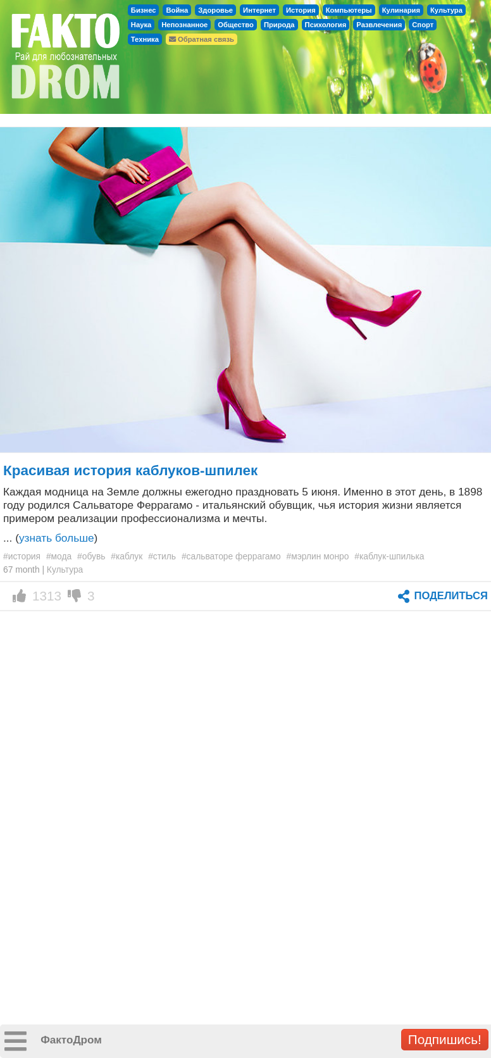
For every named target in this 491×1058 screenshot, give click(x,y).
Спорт (422, 24)
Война (177, 10)
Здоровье (215, 10)
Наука (141, 24)
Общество (236, 24)
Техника (145, 39)
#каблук (126, 556)
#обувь (91, 556)
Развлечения (379, 24)
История (301, 10)
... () (50, 538)
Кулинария (401, 10)
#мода (58, 556)
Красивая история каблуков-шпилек (130, 470)
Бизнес (143, 10)
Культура (446, 10)
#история (21, 556)
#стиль (162, 556)
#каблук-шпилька (389, 556)
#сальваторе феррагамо (231, 556)
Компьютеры (349, 10)
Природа (279, 24)
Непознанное (184, 24)
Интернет (259, 10)
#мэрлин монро (318, 556)
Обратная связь (201, 39)
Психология (326, 24)
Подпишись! (445, 1039)
